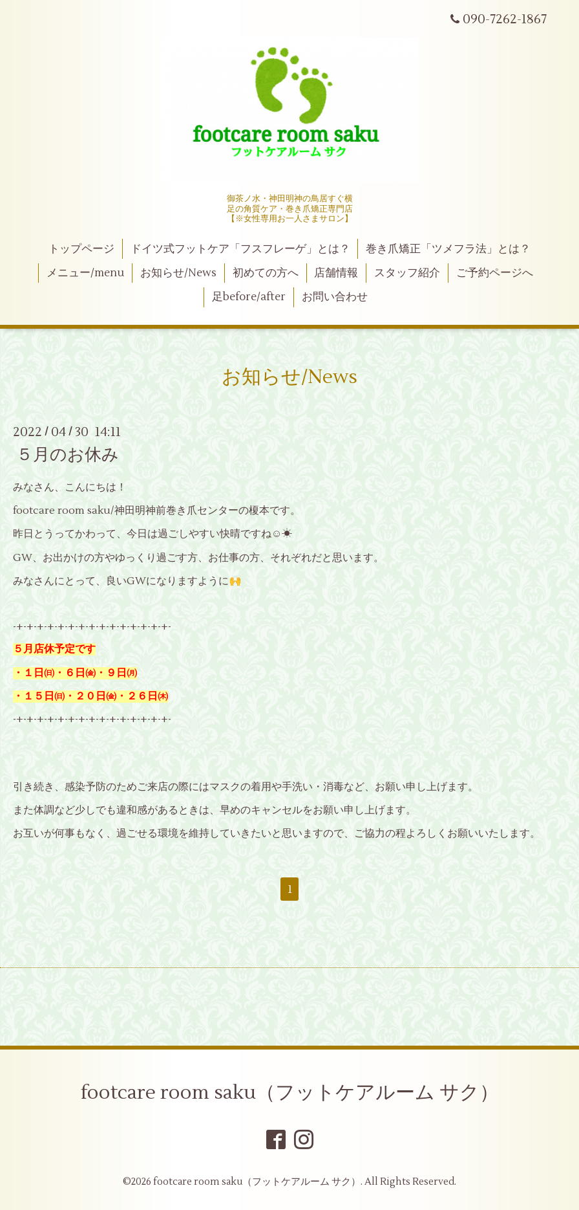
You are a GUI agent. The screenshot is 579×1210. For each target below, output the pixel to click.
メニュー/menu (85, 273)
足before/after (249, 297)
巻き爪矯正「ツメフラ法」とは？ (448, 249)
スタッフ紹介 (407, 273)
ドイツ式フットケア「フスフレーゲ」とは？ (240, 249)
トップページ (81, 249)
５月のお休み (67, 455)
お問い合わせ (335, 297)
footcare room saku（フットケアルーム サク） (290, 1092)
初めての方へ (266, 273)
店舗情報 (336, 273)
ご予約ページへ (494, 273)
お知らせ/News (178, 273)
